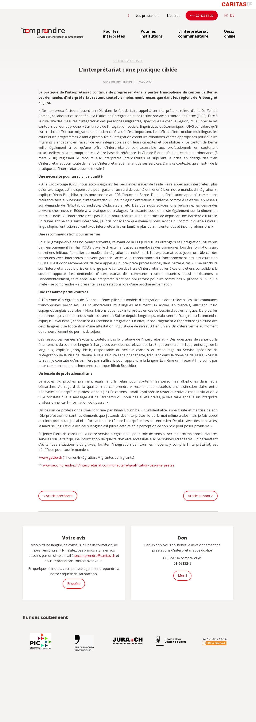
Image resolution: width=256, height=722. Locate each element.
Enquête (73, 583)
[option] (41, 641)
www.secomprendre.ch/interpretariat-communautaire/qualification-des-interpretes (108, 465)
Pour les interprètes (114, 34)
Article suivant (200, 496)
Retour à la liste (128, 61)
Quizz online (230, 34)
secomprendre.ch (52, 33)
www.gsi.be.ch (51, 457)
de (232, 15)
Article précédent (58, 496)
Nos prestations (147, 15)
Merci (182, 575)
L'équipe (174, 15)
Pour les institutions (151, 34)
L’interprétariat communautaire (193, 34)
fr (226, 15)
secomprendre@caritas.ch (94, 555)
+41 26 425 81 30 (202, 16)
